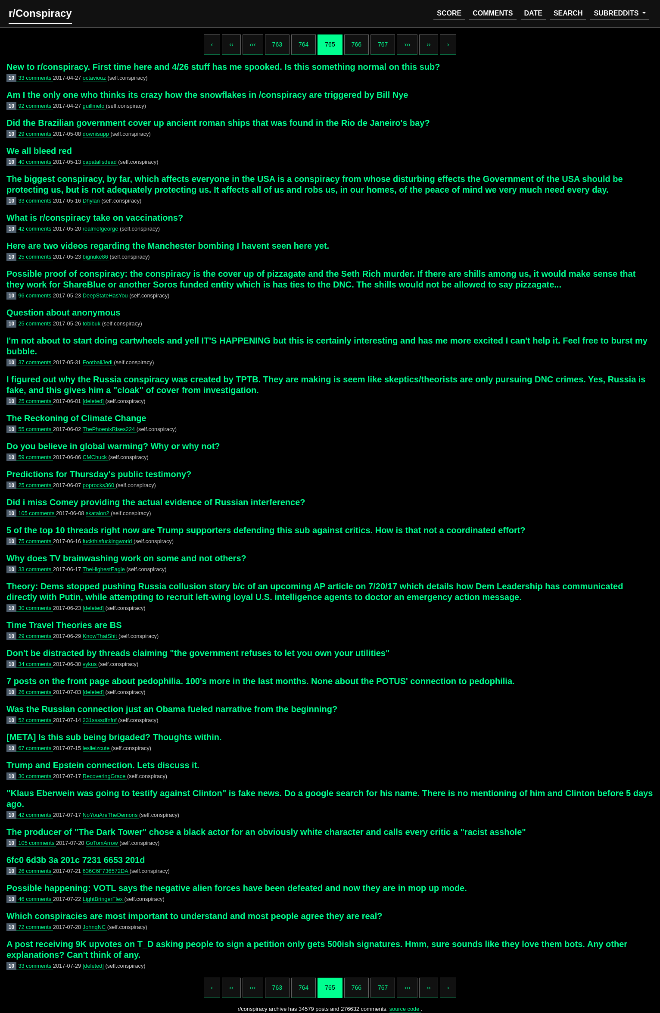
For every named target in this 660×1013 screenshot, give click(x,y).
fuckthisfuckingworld (108, 541)
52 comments (35, 720)
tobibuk (92, 323)
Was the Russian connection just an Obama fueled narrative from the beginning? (171, 709)
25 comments (35, 256)
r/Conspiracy (40, 13)
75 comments (35, 541)
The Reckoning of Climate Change (76, 418)
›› (428, 44)
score (449, 13)
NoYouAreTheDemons (111, 815)
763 (277, 44)
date (533, 13)
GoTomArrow (102, 843)
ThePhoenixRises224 (110, 429)
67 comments (35, 748)
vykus (90, 664)
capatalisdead (100, 162)
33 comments (35, 78)
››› (407, 44)
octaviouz (95, 78)
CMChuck (96, 457)
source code (405, 1009)
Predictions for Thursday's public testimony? (98, 474)
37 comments (35, 362)
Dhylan (92, 200)
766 (356, 44)
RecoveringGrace (105, 776)
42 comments (35, 228)
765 (330, 44)
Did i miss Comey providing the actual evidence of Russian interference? (155, 502)
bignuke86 (96, 256)
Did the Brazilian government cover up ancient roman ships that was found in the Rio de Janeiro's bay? (218, 123)
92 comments (35, 106)
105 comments (37, 513)
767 (383, 44)
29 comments (35, 134)
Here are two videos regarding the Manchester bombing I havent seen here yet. (167, 245)
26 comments (35, 692)
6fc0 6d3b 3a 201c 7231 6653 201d (75, 860)
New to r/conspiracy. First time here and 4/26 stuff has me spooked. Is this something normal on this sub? (223, 67)
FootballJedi (98, 362)
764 (303, 44)
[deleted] (94, 401)
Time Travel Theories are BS (64, 625)
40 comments (35, 162)
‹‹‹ (253, 44)
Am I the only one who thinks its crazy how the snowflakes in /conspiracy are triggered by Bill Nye (207, 95)
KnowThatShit (100, 636)
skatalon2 (98, 513)
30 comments (35, 608)
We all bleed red (39, 151)
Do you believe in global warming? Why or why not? (113, 446)
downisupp (97, 134)
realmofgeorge (101, 228)
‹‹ (231, 44)
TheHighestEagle (105, 569)
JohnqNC (95, 927)
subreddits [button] (617, 13)
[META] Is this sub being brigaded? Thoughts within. (114, 737)
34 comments (35, 664)
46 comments (35, 899)
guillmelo (94, 106)
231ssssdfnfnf (100, 720)
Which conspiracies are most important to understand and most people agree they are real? (194, 916)
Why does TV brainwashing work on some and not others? (126, 558)
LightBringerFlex (104, 899)
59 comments (35, 457)
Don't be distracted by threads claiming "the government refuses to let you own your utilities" (197, 653)
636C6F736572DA (106, 871)
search (568, 13)
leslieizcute (97, 748)
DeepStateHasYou (106, 295)
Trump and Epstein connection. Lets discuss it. (102, 765)
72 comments (35, 927)
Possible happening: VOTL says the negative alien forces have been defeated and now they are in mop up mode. (236, 888)
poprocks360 (99, 485)
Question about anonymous (63, 312)
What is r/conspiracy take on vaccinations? (94, 217)
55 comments (35, 429)
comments (493, 13)
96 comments (35, 295)
